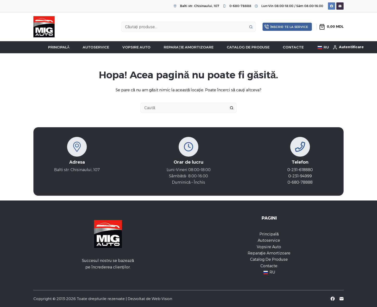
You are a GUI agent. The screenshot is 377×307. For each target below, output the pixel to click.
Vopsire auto (136, 47)
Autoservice (96, 47)
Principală (58, 47)
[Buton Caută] (251, 27)
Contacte (293, 47)
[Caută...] (183, 27)
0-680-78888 (240, 6)
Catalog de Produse (248, 47)
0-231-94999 (300, 176)
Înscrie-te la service (286, 27)
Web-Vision (162, 298)
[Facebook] (331, 6)
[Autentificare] (348, 47)
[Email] (340, 6)
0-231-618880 (300, 169)
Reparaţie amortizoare (189, 47)
